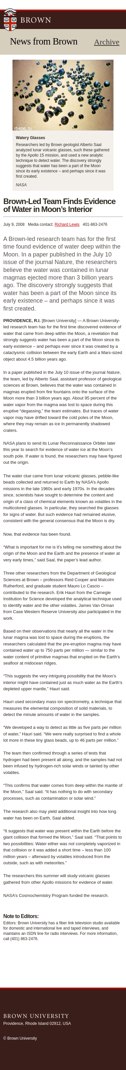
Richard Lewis (67, 224)
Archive (106, 42)
